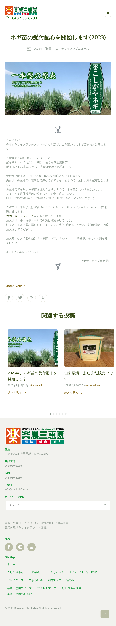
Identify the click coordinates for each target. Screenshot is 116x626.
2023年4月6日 (42, 48)
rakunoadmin (36, 386)
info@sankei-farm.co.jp (19, 489)
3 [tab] (56, 414)
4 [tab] (59, 414)
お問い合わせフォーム (20, 216)
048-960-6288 (13, 465)
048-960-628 (12, 477)
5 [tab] (62, 414)
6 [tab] (66, 414)
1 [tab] (50, 414)
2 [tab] (53, 414)
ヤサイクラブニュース (75, 48)
